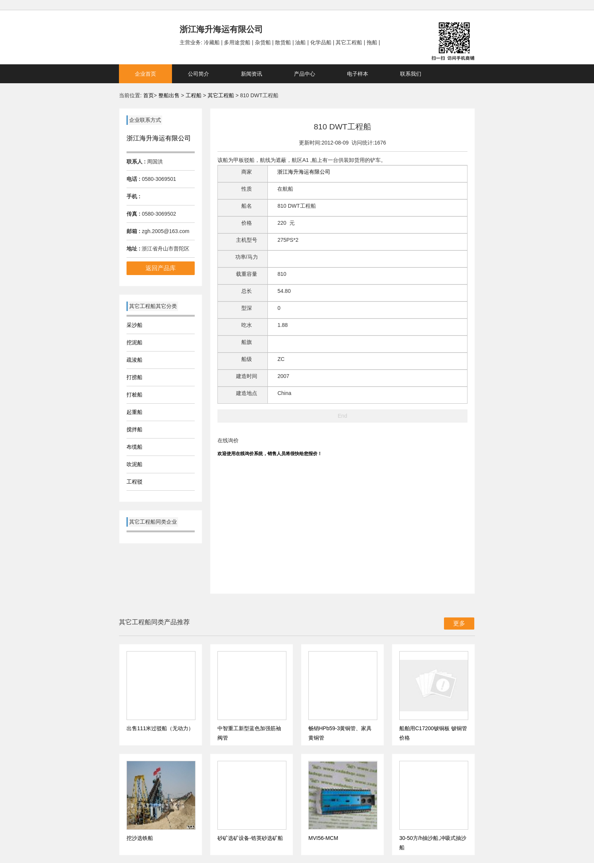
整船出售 (169, 95)
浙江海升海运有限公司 (159, 138)
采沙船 (134, 325)
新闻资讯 (251, 74)
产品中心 (304, 74)
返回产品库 (160, 268)
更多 (459, 623)
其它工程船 (221, 95)
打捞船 (134, 377)
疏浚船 (134, 360)
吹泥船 (134, 464)
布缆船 (134, 447)
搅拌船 (134, 429)
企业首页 (145, 74)
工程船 (194, 95)
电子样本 (357, 74)
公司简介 (198, 74)
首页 (148, 95)
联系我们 (410, 74)
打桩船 (134, 395)
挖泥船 (134, 342)
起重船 (134, 412)
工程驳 (134, 482)
